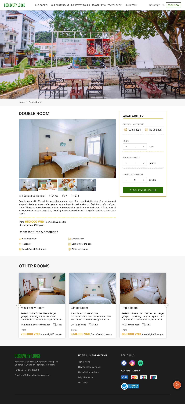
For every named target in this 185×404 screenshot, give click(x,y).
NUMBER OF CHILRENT (133, 174)
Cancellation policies (88, 372)
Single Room (79, 307)
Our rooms (42, 5)
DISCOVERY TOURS (80, 5)
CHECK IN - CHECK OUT (133, 124)
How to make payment (89, 367)
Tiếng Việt (154, 5)
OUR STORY (132, 5)
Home (22, 102)
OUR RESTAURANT (60, 5)
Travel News (99, 5)
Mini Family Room (32, 307)
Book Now (173, 5)
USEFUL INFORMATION (92, 355)
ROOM (126, 141)
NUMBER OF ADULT (131, 157)
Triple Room (130, 307)
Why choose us (85, 377)
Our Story (83, 382)
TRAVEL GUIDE (116, 5)
